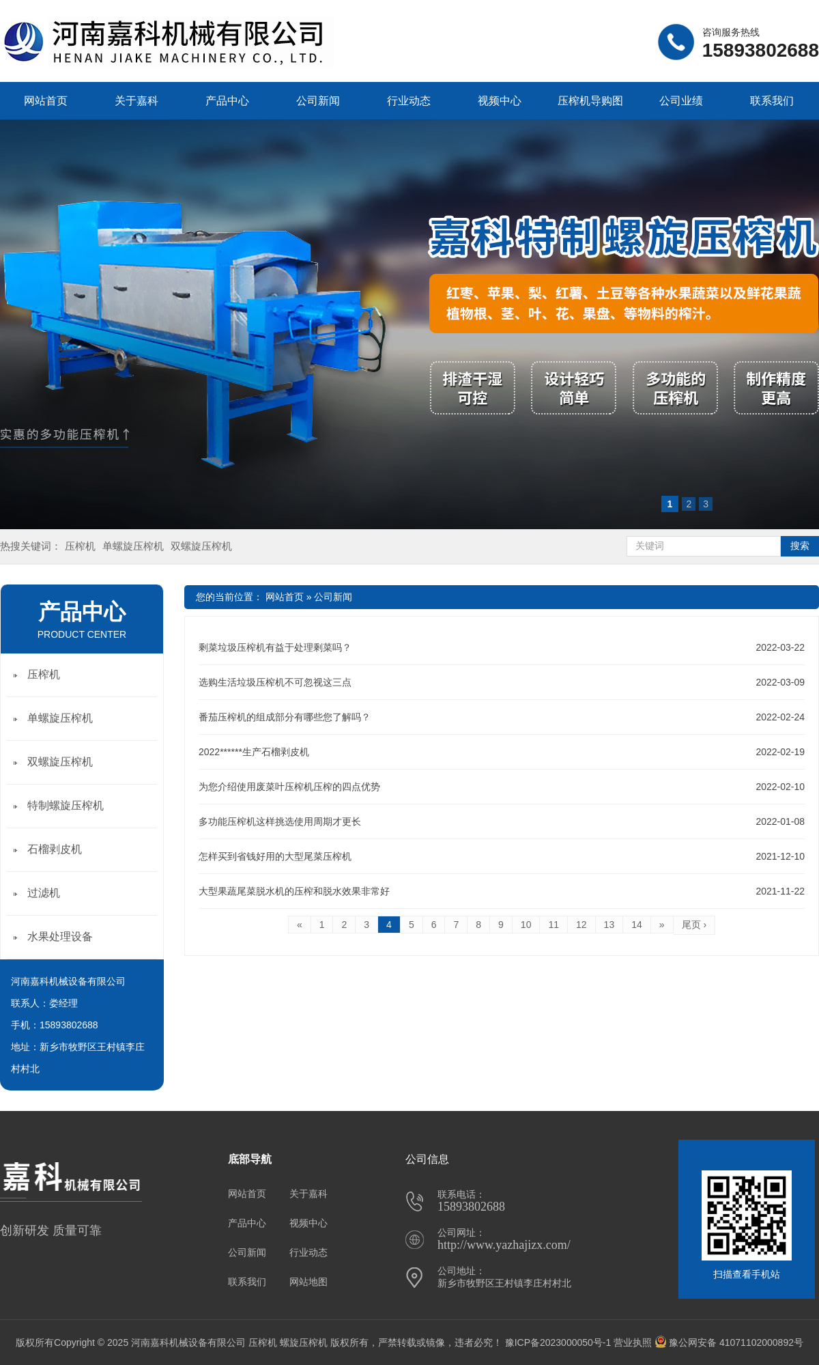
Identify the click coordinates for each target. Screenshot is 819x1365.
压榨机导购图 (590, 101)
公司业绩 (681, 101)
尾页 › (694, 924)
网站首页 (46, 101)
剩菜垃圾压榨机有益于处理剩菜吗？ (275, 647)
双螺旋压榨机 (201, 546)
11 (553, 924)
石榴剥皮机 (54, 849)
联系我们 (772, 101)
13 (609, 924)
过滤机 (43, 893)
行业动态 (409, 101)
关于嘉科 (136, 101)
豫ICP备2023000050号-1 (558, 1342)
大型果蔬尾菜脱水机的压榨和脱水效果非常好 (294, 891)
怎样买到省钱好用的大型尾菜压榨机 (275, 856)
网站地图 (308, 1281)
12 (581, 924)
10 (526, 924)
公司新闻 (318, 101)
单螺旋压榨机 (133, 546)
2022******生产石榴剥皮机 (254, 751)
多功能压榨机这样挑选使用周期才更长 (280, 821)
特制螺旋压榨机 (65, 805)
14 (636, 924)
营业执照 (633, 1342)
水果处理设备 (60, 936)
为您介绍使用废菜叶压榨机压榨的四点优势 (289, 786)
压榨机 (80, 546)
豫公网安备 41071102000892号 (729, 1342)
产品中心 (227, 101)
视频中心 (499, 101)
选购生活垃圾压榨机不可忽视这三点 (275, 682)
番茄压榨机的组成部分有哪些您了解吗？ (285, 717)
